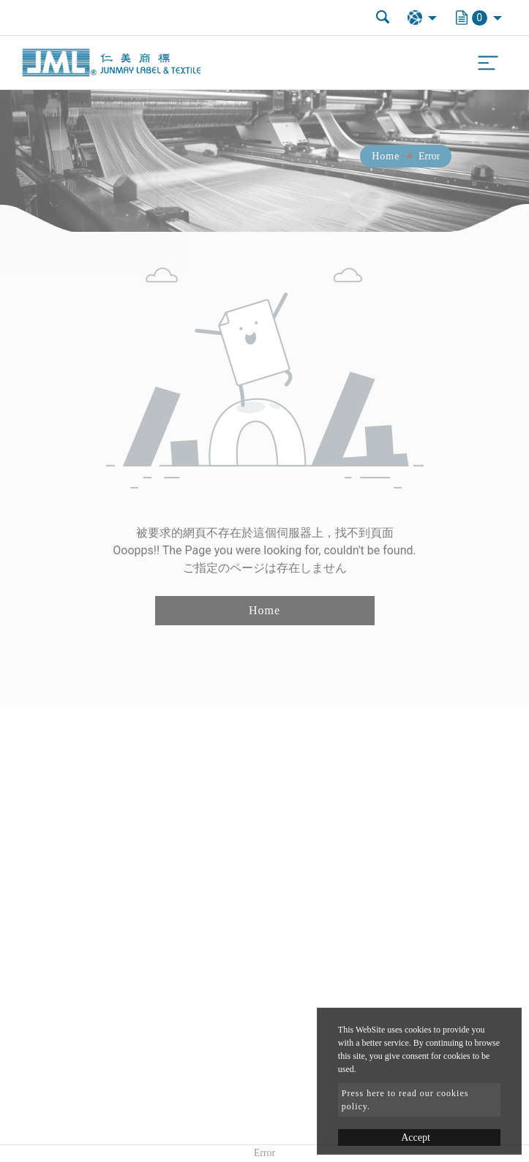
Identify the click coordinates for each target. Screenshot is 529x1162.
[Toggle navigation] (488, 63)
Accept (415, 1137)
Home (385, 156)
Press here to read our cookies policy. (405, 1100)
